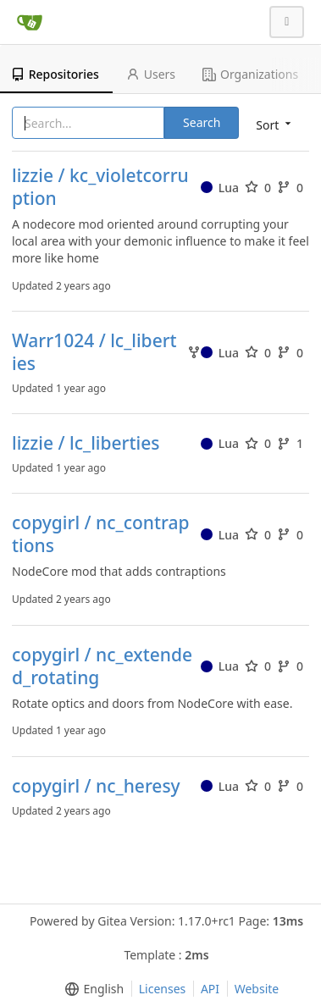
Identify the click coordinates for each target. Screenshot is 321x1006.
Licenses (162, 989)
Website (257, 989)
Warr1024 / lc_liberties (94, 352)
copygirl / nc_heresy (96, 786)
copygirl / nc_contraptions (101, 534)
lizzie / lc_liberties (85, 443)
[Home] (29, 22)
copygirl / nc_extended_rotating (102, 666)
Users (150, 74)
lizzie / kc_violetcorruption (100, 187)
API (210, 989)
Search (201, 122)
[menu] (91, 989)
